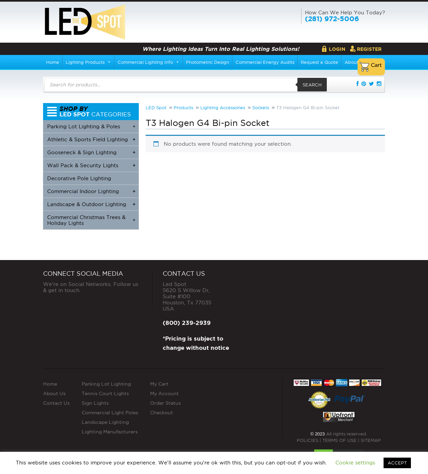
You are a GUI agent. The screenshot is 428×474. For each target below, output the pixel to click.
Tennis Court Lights (105, 393)
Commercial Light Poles (110, 412)
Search (312, 84)
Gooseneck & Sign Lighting (91, 152)
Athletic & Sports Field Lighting (91, 139)
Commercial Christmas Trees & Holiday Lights (91, 220)
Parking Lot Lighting (106, 384)
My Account (164, 393)
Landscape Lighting (105, 422)
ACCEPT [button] (397, 462)
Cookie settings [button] (355, 462)
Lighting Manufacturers (110, 431)
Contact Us (56, 403)
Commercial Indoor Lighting (91, 191)
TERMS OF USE (339, 440)
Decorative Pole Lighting (79, 178)
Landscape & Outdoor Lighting (91, 204)
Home (52, 62)
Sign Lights (95, 403)
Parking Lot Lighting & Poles (91, 126)
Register (369, 49)
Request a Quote (319, 62)
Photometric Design (207, 62)
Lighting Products (88, 62)
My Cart (159, 384)
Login (337, 49)
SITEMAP (371, 440)
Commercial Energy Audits (265, 62)
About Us (54, 393)
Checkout (161, 412)
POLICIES (307, 440)
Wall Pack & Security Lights (91, 165)
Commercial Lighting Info (148, 62)
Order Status (165, 403)
